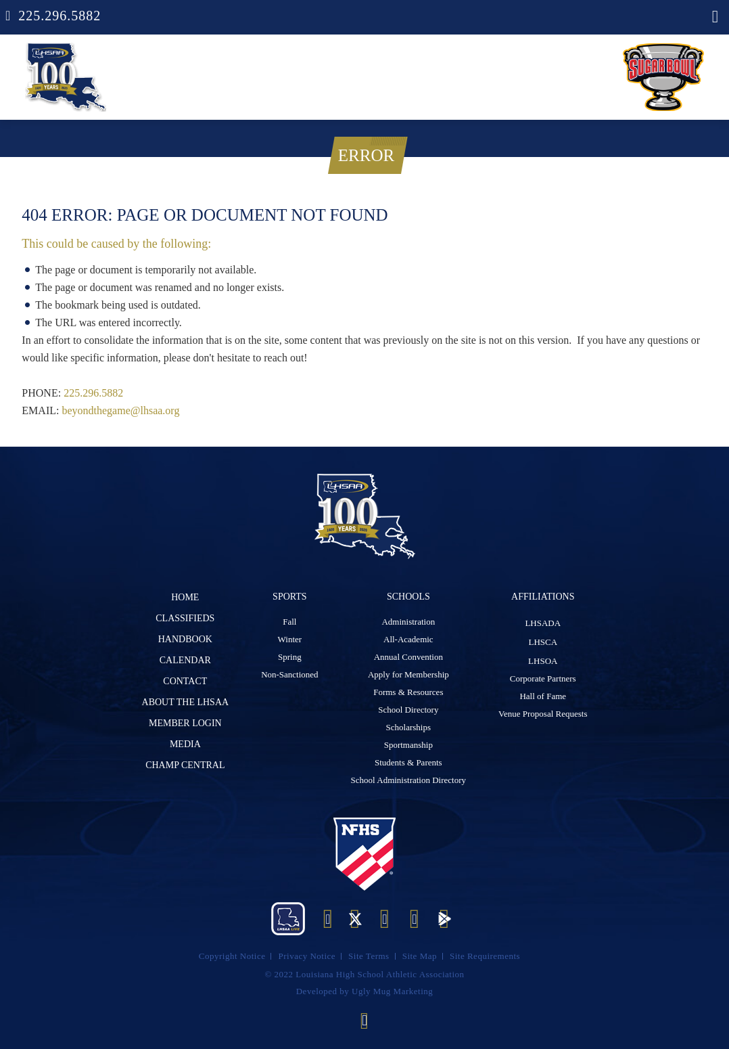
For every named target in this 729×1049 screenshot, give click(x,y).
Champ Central (185, 765)
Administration (408, 622)
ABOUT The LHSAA (185, 702)
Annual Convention (408, 657)
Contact (185, 681)
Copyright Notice (232, 956)
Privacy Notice (306, 956)
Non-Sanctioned (289, 674)
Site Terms (369, 956)
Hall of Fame (542, 696)
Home (185, 597)
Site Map (419, 956)
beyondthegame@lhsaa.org (120, 410)
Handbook (185, 639)
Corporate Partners (543, 678)
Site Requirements (485, 956)
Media (185, 744)
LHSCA (542, 642)
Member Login (185, 723)
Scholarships (408, 727)
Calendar (185, 660)
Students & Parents (408, 762)
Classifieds (185, 618)
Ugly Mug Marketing (392, 991)
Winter (290, 639)
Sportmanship (408, 745)
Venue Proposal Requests (542, 714)
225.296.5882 (59, 15)
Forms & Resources (408, 692)
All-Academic (408, 639)
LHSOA (542, 661)
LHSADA (543, 623)
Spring (290, 657)
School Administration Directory (408, 780)
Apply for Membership (408, 674)
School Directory (408, 710)
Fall (289, 622)
